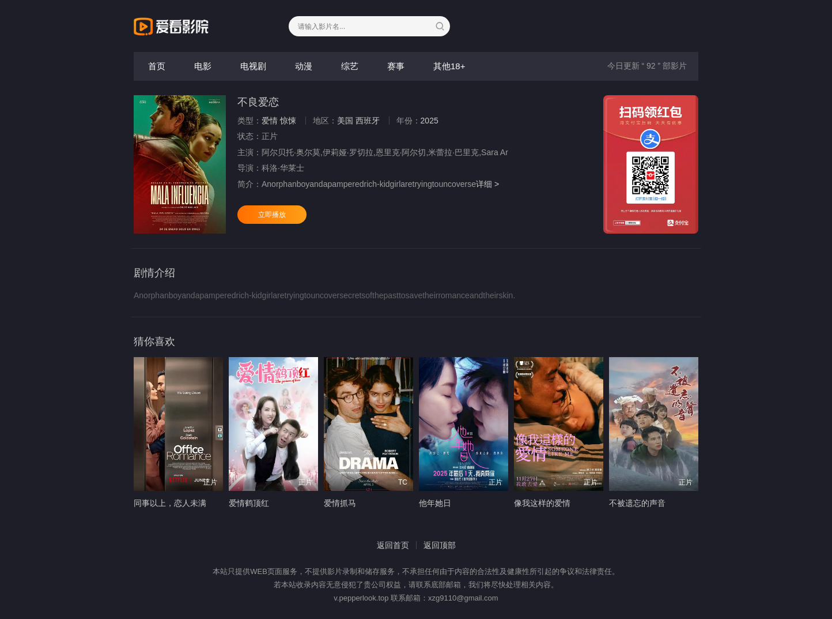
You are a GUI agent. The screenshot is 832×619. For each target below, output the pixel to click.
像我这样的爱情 (542, 503)
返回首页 (393, 545)
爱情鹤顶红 (249, 503)
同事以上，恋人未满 (170, 503)
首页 (156, 66)
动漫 (303, 66)
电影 (202, 66)
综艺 (349, 66)
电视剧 (253, 66)
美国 (345, 120)
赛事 (395, 66)
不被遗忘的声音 (637, 503)
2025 (429, 120)
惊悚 (288, 120)
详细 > (487, 184)
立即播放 (272, 215)
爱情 (270, 120)
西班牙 (368, 120)
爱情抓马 (340, 503)
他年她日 (435, 503)
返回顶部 (439, 545)
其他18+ (449, 66)
